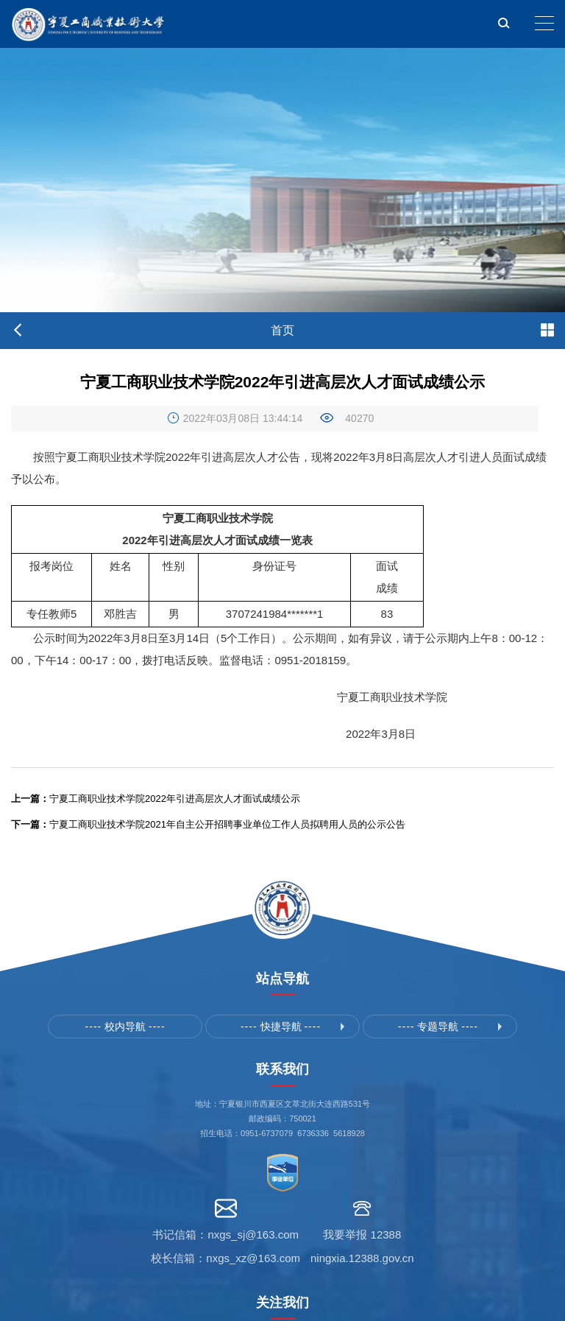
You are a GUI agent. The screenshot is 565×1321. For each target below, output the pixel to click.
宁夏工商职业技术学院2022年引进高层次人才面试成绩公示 (155, 798)
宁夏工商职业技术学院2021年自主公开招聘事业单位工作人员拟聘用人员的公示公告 (208, 824)
